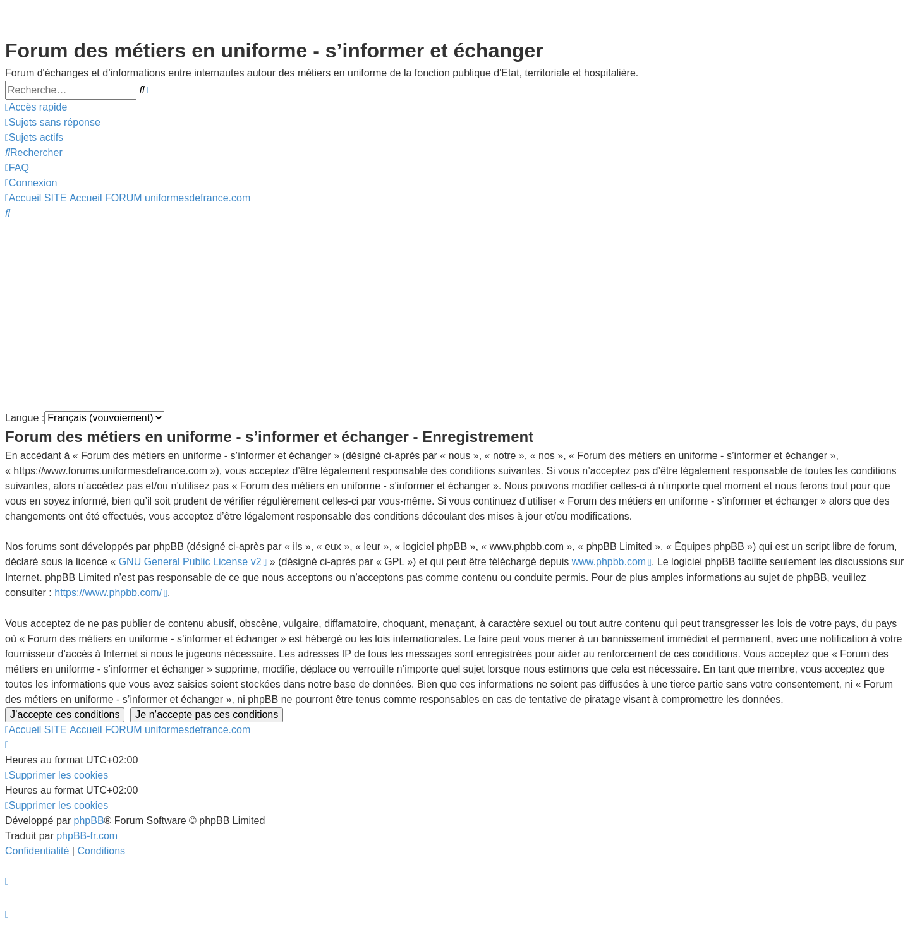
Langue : (24, 417)
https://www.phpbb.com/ (108, 592)
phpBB (89, 820)
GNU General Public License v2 (190, 561)
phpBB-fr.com (87, 835)
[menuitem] (52, 122)
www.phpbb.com (609, 561)
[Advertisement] (384, 315)
